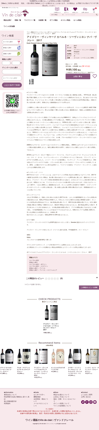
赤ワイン (44, 264)
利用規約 (7, 403)
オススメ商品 (65, 20)
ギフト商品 (54, 20)
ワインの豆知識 (9, 26)
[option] (45, 60)
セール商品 (77, 20)
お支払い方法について (61, 397)
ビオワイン (44, 266)
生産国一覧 (42, 20)
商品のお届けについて (61, 395)
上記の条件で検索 (12, 85)
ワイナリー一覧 (29, 20)
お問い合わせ (86, 397)
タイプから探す (34, 260)
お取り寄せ (78, 76)
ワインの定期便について (62, 406)
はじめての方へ (39, 395)
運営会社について (10, 395)
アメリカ (42, 268)
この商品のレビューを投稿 (89, 287)
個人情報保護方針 (10, 401)
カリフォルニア (52, 270)
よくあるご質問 (86, 395)
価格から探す (7, 59)
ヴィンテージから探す (10, 68)
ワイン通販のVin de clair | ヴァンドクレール (49, 420)
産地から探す (33, 262)
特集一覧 (18, 20)
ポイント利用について (61, 403)
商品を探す (8, 20)
